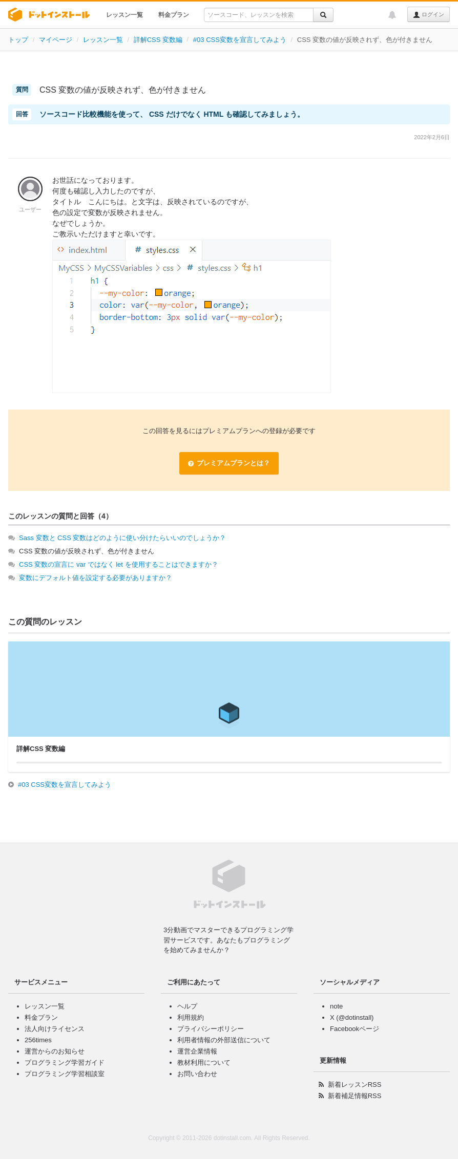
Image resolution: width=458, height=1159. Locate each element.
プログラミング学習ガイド (65, 1062)
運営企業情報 (197, 1051)
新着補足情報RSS (355, 1096)
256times (38, 1040)
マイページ (55, 40)
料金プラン (173, 14)
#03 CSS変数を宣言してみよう (239, 40)
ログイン (428, 14)
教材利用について (204, 1062)
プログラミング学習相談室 (65, 1074)
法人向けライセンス (55, 1029)
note (336, 1006)
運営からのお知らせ (55, 1051)
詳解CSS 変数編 (158, 40)
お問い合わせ (197, 1074)
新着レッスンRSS (355, 1084)
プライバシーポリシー (210, 1029)
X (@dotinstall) (351, 1017)
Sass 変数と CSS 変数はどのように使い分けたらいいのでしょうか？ (122, 538)
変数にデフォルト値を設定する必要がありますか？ (95, 578)
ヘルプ (187, 1006)
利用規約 (190, 1017)
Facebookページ (354, 1029)
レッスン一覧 (124, 14)
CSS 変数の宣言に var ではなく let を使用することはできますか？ (118, 564)
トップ (18, 40)
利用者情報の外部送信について (223, 1040)
